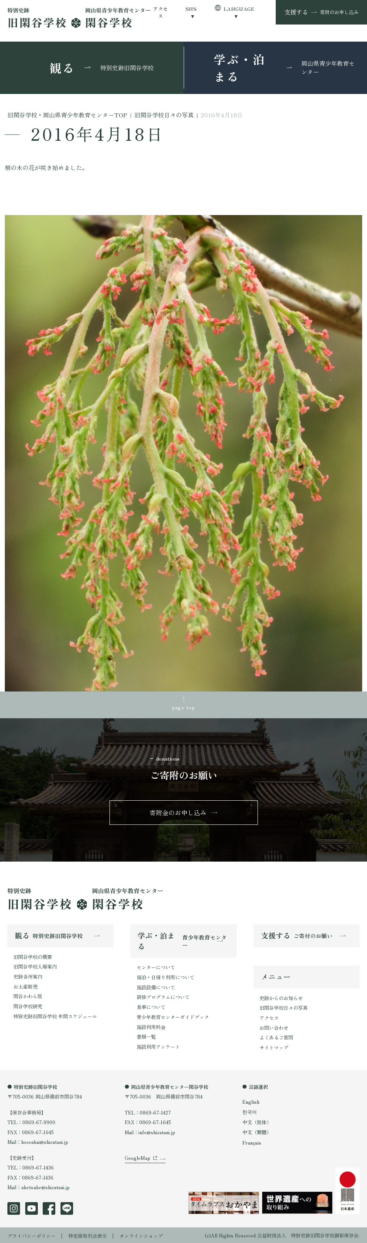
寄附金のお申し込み (178, 812)
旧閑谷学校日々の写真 (283, 1007)
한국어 (249, 1111)
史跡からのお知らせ (281, 998)
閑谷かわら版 (27, 995)
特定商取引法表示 (87, 1234)
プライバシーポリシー (31, 1234)
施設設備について (156, 986)
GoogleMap (137, 1159)
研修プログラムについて (163, 996)
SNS (191, 8)
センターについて (156, 967)
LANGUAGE (239, 8)
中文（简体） (256, 1121)
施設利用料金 (151, 1026)
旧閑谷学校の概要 (32, 956)
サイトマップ (273, 1047)
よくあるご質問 (276, 1037)
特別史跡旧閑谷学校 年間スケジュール (55, 1015)
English (250, 1100)
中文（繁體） (256, 1131)
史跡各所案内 (27, 976)
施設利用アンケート (158, 1045)
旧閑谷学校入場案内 (35, 966)
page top (184, 706)
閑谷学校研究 (27, 1005)
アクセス (160, 12)
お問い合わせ (273, 1027)
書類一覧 (146, 1035)
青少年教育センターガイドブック (173, 1016)
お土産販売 (25, 986)
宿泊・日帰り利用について (165, 977)
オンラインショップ (141, 1234)
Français (251, 1141)
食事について (151, 1006)
